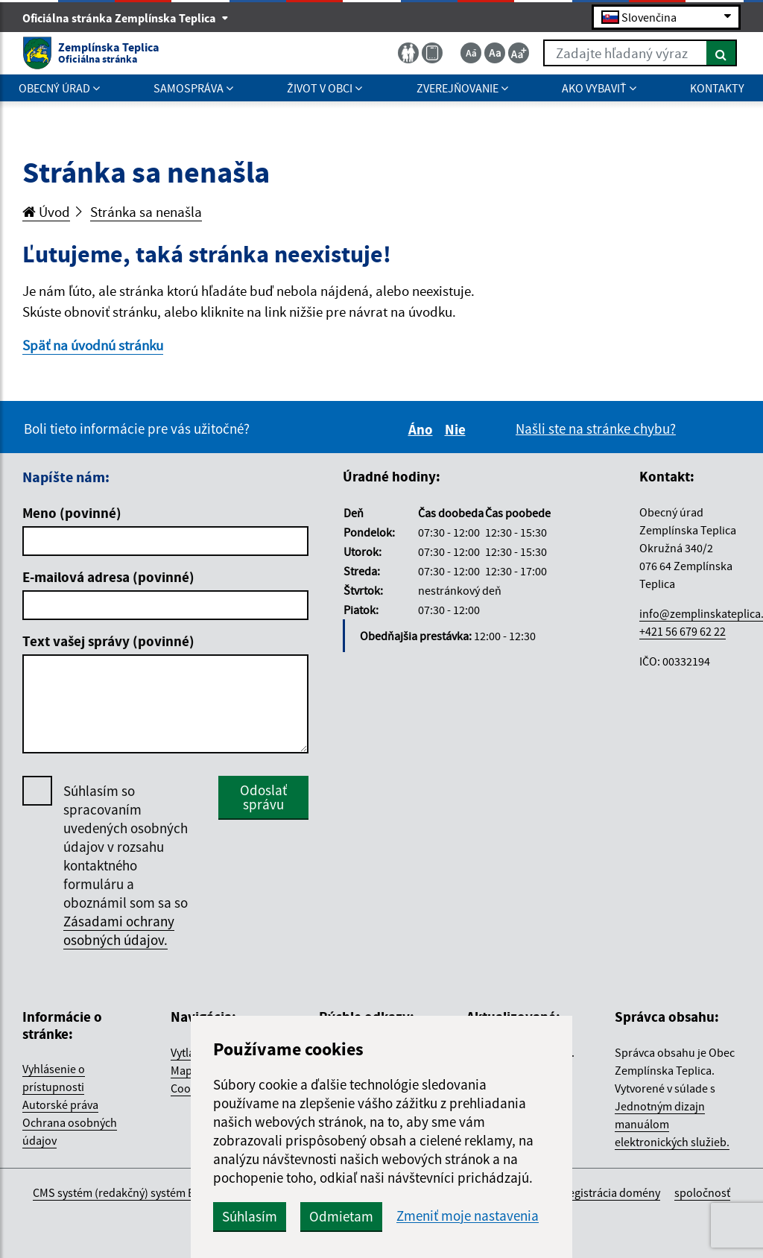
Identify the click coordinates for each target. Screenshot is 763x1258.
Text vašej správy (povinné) (108, 641)
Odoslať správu (263, 797)
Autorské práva (60, 1104)
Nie (457, 429)
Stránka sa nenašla (146, 212)
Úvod (46, 212)
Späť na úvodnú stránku (92, 345)
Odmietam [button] (341, 1216)
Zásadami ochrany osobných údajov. (118, 930)
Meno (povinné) (71, 513)
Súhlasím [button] (249, 1216)
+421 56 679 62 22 (682, 631)
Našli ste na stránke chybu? (596, 428)
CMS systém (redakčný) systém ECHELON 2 (138, 1192)
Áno (422, 429)
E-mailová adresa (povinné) (108, 577)
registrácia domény (612, 1192)
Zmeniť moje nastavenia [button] (467, 1216)
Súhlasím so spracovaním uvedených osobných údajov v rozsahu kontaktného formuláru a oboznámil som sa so (125, 865)
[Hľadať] (721, 52)
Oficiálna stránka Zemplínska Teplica (125, 17)
